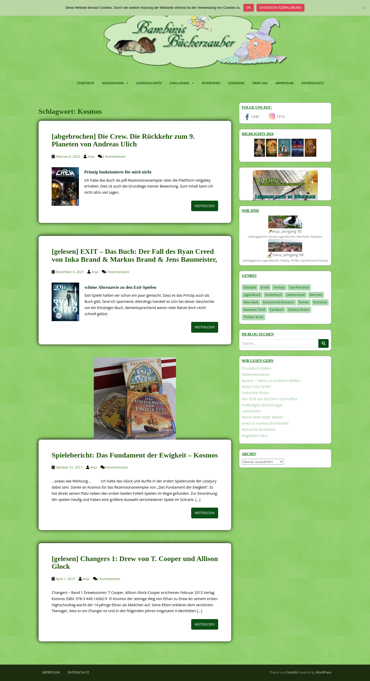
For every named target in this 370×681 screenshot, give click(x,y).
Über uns (260, 83)
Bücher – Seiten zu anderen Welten (271, 380)
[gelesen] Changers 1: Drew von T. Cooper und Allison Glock (135, 563)
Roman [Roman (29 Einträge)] (304, 302)
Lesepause (236, 83)
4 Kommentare (116, 467)
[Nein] (363, 8)
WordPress (323, 672)
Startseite (85, 83)
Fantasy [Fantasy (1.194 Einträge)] (279, 287)
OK (248, 8)
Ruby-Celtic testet (256, 386)
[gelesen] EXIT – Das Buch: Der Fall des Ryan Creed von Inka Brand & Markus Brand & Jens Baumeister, (134, 255)
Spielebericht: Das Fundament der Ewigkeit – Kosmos (135, 455)
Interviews (211, 83)
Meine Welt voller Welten (262, 417)
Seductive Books (255, 392)
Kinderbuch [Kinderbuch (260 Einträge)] (273, 295)
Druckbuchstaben (256, 368)
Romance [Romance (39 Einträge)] (320, 302)
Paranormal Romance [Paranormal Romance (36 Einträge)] (278, 302)
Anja (91, 156)
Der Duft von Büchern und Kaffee (270, 398)
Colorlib (291, 672)
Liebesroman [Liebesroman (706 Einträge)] (295, 295)
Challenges (179, 83)
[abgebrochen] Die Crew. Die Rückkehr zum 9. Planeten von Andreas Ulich (123, 140)
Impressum (284, 83)
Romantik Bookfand (258, 429)
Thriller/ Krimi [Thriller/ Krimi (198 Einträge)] (253, 317)
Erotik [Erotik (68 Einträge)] (265, 287)
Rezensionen (113, 83)
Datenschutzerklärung (280, 8)
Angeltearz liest (254, 435)
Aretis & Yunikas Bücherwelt (265, 423)
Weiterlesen (205, 206)
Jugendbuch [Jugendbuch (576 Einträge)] (252, 295)
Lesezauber (251, 410)
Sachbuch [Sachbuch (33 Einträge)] (277, 309)
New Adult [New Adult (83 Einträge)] (251, 302)
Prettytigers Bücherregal (262, 405)
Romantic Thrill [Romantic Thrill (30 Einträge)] (254, 309)
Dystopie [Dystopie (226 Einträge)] (250, 287)
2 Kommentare (113, 156)
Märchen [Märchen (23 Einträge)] (316, 295)
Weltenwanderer (256, 374)
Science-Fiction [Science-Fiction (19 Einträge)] (298, 309)
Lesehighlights (149, 83)
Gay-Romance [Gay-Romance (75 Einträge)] (299, 287)
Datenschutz (312, 83)
